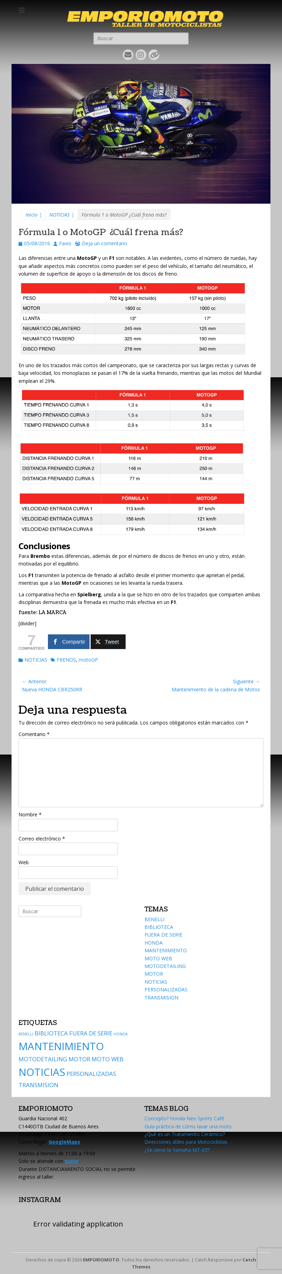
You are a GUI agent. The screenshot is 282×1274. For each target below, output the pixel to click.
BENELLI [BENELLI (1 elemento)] (26, 1034)
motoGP (88, 659)
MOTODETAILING (165, 966)
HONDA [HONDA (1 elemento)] (121, 1034)
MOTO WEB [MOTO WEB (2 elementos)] (108, 1059)
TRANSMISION (161, 997)
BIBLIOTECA (158, 927)
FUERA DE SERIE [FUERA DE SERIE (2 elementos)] (90, 1033)
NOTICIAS (61, 215)
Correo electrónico (42, 838)
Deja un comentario (104, 243)
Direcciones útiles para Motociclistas (185, 1141)
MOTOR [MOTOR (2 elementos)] (79, 1059)
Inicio (34, 215)
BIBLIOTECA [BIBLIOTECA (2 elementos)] (51, 1033)
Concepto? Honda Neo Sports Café (184, 1118)
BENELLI (154, 919)
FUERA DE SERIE (163, 934)
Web (24, 862)
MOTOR (153, 973)
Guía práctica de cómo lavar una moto (188, 1126)
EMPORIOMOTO (101, 1260)
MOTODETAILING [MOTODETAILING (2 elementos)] (43, 1059)
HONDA (153, 942)
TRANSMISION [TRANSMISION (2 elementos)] (38, 1085)
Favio (65, 243)
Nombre (30, 814)
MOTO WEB (158, 958)
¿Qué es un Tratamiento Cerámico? (184, 1134)
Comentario (34, 734)
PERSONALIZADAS (166, 989)
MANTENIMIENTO (165, 950)
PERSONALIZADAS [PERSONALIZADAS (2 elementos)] (91, 1074)
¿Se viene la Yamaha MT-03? (177, 1149)
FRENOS (66, 659)
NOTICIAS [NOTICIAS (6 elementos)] (42, 1072)
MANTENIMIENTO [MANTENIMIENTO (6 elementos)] (61, 1046)
